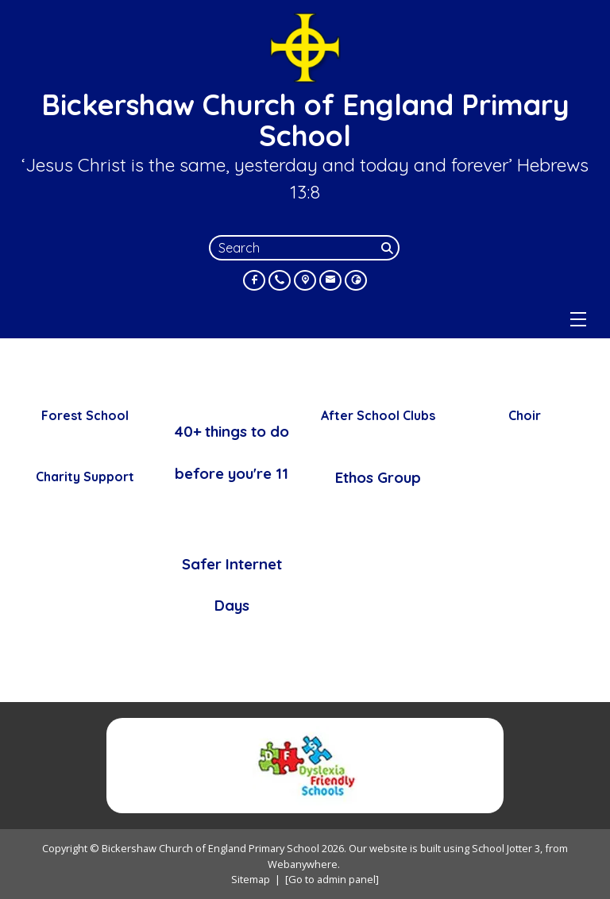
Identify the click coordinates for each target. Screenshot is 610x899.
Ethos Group (378, 477)
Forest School (85, 415)
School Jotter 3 (506, 848)
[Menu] (578, 319)
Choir (524, 415)
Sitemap (250, 879)
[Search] (388, 247)
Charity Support (85, 476)
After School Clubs (378, 415)
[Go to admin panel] (332, 879)
